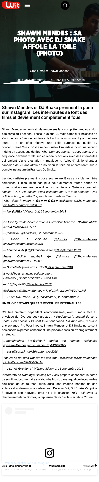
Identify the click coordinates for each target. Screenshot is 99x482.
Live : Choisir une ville (15, 466)
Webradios (55, 466)
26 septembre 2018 (53, 211)
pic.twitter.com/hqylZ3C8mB (22, 205)
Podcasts (90, 466)
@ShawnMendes (85, 200)
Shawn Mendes (54, 325)
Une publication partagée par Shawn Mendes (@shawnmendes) (42, 469)
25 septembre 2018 (60, 267)
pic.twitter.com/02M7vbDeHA (23, 362)
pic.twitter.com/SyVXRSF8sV (46, 345)
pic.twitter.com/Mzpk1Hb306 (22, 260)
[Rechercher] (65, 5)
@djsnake (66, 200)
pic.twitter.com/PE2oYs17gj (67, 290)
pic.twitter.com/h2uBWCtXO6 (23, 243)
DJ (75, 325)
